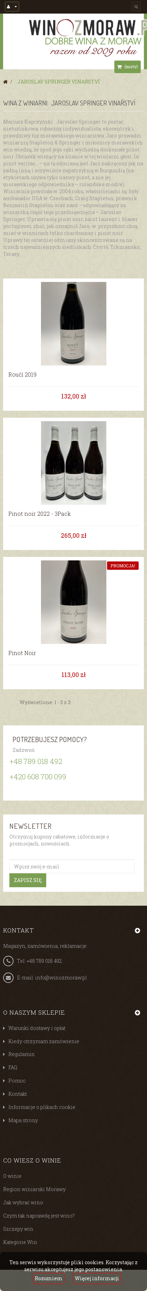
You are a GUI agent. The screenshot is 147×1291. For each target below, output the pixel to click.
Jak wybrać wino (23, 1202)
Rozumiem (49, 1278)
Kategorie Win (20, 1242)
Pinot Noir (22, 653)
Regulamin (21, 1054)
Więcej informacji (97, 1278)
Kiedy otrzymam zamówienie (43, 1041)
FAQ (12, 1067)
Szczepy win (18, 1229)
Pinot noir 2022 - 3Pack (39, 513)
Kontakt (17, 1094)
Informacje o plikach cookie (41, 1107)
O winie (12, 1176)
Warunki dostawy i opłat (36, 1028)
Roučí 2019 (22, 374)
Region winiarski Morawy (34, 1189)
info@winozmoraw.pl (61, 977)
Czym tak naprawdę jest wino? (39, 1215)
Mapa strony (23, 1120)
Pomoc (17, 1080)
